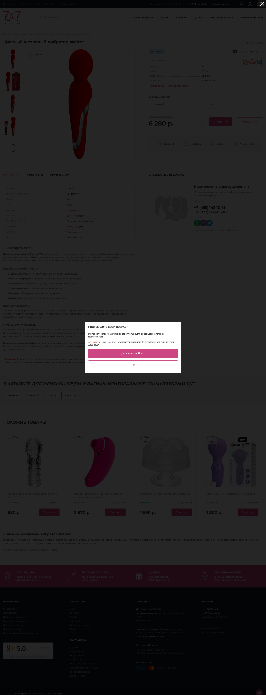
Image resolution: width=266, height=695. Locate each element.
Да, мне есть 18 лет (133, 353)
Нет (133, 364)
